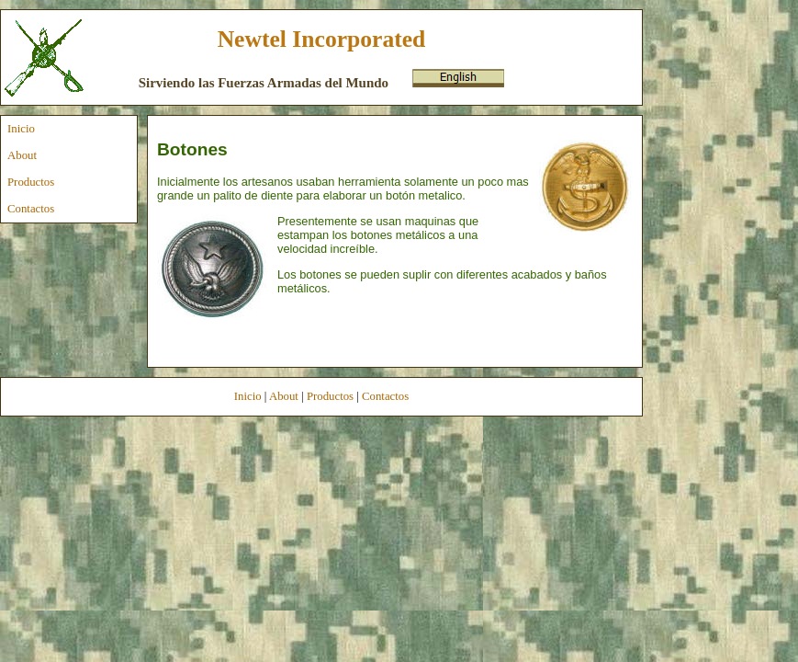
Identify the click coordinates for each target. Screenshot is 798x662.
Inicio (21, 128)
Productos (30, 182)
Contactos (30, 208)
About (22, 155)
